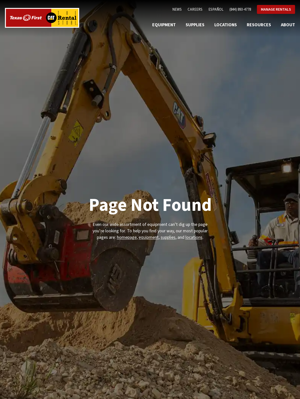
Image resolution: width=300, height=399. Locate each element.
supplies (168, 237)
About (288, 25)
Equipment (164, 25)
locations (193, 237)
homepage (127, 237)
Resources (259, 25)
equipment (149, 237)
